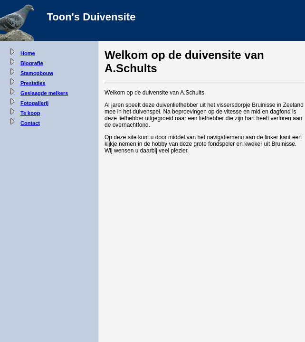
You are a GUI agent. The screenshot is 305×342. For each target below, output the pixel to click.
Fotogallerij (34, 103)
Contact (30, 123)
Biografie (31, 63)
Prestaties (33, 83)
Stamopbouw (36, 73)
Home (27, 53)
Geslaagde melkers (44, 93)
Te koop (30, 113)
